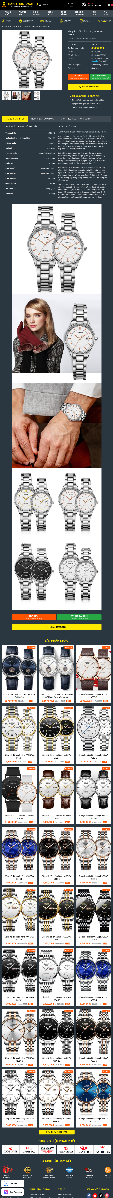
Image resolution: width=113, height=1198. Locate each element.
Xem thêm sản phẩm (56, 1132)
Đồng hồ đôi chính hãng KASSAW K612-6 (93, 756)
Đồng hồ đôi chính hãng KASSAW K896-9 (93, 1059)
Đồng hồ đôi (64, 13)
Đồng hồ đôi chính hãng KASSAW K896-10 (56, 1059)
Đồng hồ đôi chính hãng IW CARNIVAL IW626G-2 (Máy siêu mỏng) (56, 695)
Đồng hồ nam (36, 13)
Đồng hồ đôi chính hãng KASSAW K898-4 (93, 998)
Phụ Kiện (106, 13)
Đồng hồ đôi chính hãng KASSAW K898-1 (93, 877)
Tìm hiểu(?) (103, 61)
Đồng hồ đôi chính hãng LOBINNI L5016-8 (19, 817)
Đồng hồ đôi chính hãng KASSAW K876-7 (56, 938)
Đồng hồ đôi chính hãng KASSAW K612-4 (19, 756)
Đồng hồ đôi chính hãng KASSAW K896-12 (56, 1120)
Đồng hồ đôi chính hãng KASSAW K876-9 (19, 998)
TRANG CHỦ (8, 13)
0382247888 (94, 5)
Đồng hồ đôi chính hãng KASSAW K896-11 (19, 1120)
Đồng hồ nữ (50, 13)
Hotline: (89, 87)
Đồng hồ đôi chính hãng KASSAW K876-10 (56, 998)
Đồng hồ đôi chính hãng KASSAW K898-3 (56, 877)
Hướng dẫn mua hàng (42, 119)
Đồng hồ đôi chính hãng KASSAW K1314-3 (19, 1059)
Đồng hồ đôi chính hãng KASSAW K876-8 (93, 938)
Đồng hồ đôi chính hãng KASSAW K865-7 (56, 817)
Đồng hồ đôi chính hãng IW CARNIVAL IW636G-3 (19, 695)
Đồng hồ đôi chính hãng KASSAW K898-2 (19, 877)
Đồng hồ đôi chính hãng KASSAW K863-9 (93, 695)
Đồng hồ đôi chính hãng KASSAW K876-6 (19, 938)
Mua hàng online (64, 1194)
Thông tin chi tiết (14, 119)
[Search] (40, 5)
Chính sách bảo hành (38, 1194)
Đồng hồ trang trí (79, 13)
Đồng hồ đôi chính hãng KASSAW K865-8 (93, 817)
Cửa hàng (70, 5)
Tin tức (94, 13)
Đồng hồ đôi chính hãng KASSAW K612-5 (56, 756)
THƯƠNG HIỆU (22, 13)
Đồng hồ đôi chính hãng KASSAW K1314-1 (93, 1120)
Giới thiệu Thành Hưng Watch (76, 119)
